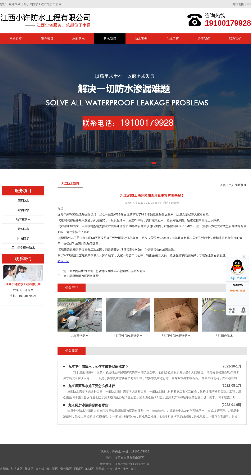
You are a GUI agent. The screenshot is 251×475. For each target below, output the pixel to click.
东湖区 (89, 468)
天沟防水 (23, 229)
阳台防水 (23, 238)
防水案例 (141, 38)
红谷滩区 (17, 468)
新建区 (29, 468)
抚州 (125, 468)
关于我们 (204, 38)
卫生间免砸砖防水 (23, 247)
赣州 (117, 468)
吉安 (110, 468)
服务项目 (47, 38)
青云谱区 (66, 468)
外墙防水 (23, 210)
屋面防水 (78, 38)
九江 (133, 468)
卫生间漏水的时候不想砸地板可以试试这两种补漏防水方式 (107, 271)
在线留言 (172, 38)
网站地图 (238, 4)
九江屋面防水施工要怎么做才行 (91, 386)
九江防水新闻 (238, 185)
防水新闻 (110, 38)
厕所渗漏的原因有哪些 (84, 275)
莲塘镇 (4, 468)
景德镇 (100, 468)
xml (248, 4)
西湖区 (78, 468)
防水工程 (63, 261)
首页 (223, 185)
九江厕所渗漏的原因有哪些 (88, 405)
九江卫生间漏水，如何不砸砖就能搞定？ (98, 367)
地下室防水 (23, 219)
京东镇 (40, 468)
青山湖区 (52, 468)
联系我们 (235, 38)
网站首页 (15, 38)
